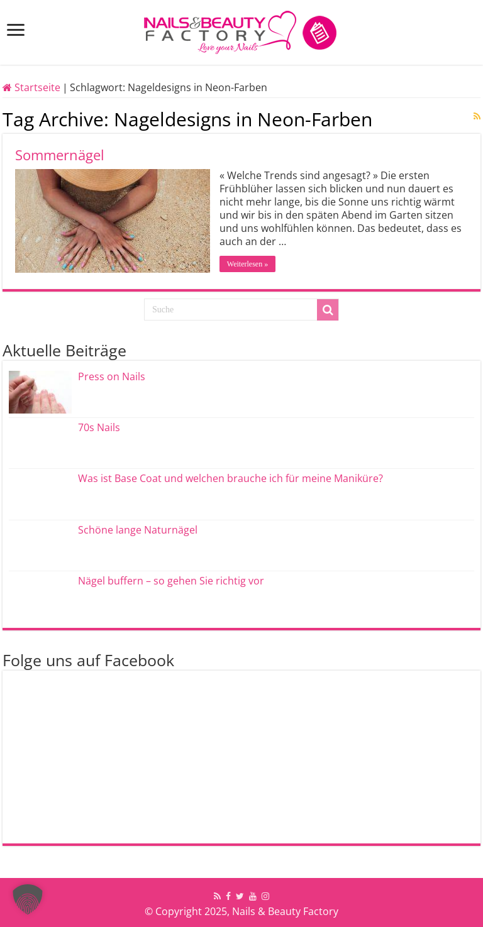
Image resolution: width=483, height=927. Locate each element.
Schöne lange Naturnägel (137, 530)
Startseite (31, 87)
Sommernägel (59, 154)
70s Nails (99, 427)
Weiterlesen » (247, 264)
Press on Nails (111, 376)
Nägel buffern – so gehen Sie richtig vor (171, 581)
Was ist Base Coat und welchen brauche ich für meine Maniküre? (230, 478)
